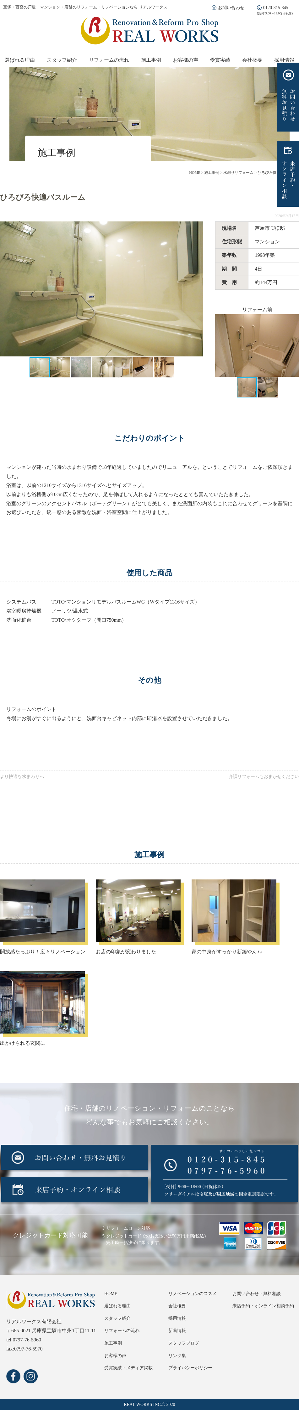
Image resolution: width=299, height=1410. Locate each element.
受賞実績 (220, 60)
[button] (198, 289)
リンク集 (177, 1355)
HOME (110, 1293)
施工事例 (151, 60)
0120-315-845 (275, 7)
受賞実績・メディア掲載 (128, 1368)
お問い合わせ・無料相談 (256, 1293)
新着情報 (177, 1330)
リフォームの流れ (109, 60)
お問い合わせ (231, 7)
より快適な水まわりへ (22, 776)
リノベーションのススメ (192, 1293)
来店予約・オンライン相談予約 (263, 1306)
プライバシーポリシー (190, 1368)
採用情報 (284, 60)
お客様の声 (185, 60)
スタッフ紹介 (62, 60)
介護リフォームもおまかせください (264, 776)
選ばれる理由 (20, 60)
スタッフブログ (183, 1343)
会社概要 (252, 60)
